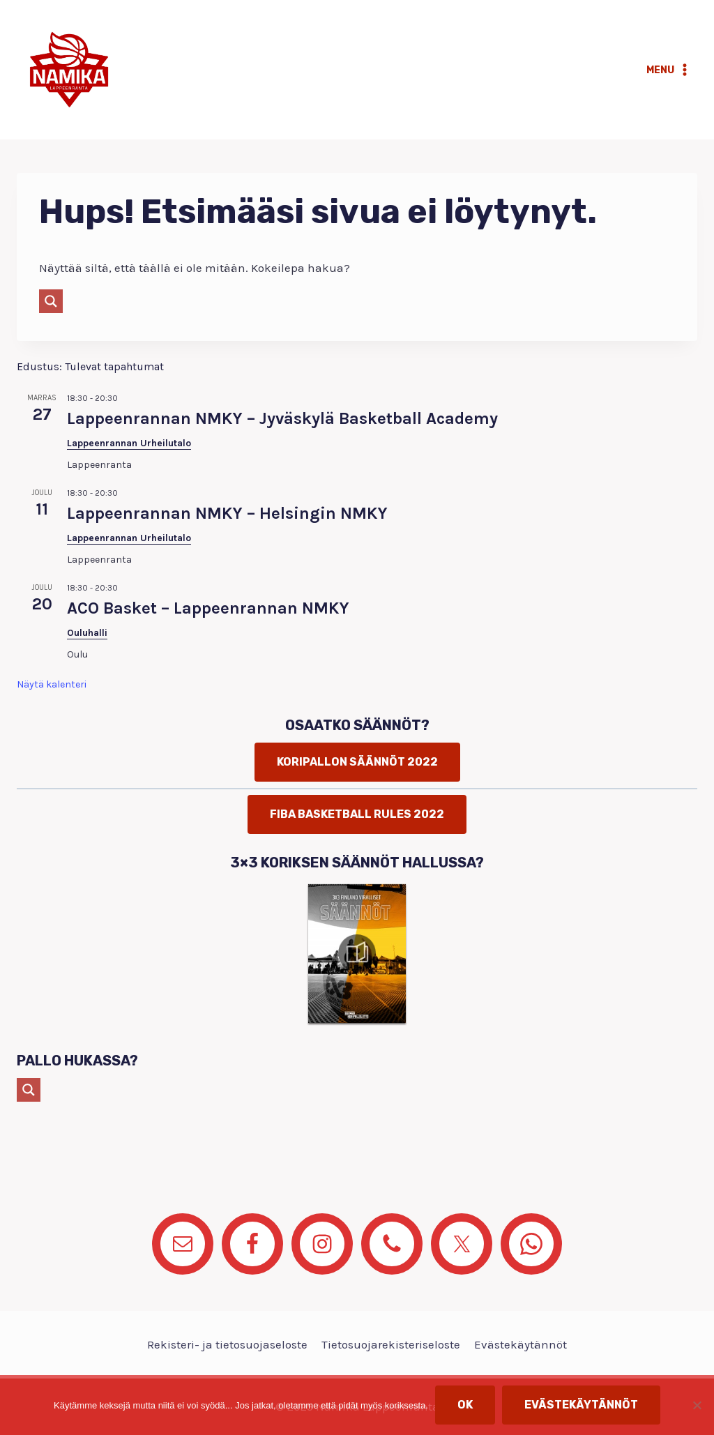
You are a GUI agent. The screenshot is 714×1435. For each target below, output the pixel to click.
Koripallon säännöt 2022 (357, 761)
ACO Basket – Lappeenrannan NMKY (208, 608)
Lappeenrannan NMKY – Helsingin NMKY (227, 513)
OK (465, 1404)
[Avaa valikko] (668, 70)
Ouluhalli (87, 633)
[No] (697, 1405)
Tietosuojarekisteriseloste (390, 1344)
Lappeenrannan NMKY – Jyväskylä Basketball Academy (282, 418)
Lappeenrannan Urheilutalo (129, 443)
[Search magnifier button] (51, 301)
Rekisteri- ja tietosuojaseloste (227, 1344)
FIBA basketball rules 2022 (357, 814)
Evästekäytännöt (520, 1344)
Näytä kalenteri (51, 684)
